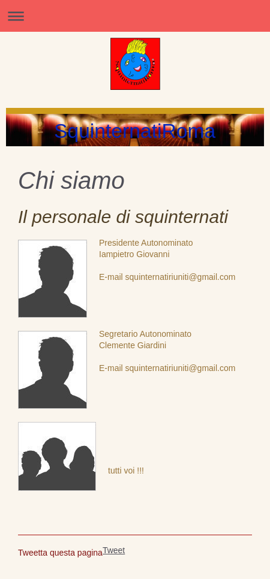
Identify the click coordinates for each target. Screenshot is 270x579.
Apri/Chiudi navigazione (135, 16)
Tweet (114, 550)
